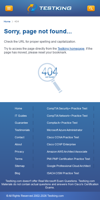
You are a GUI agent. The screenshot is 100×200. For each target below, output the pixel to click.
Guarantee (21, 122)
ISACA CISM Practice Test (63, 173)
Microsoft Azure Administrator (64, 129)
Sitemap (20, 165)
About (18, 144)
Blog (17, 173)
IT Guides (21, 115)
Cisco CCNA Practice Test (63, 137)
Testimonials (22, 129)
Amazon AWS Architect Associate (67, 151)
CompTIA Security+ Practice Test (67, 108)
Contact (19, 137)
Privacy (19, 151)
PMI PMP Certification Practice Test (68, 158)
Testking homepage (71, 48)
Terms (19, 158)
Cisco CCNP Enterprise (61, 144)
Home (7, 21)
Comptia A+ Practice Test (62, 122)
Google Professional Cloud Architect (68, 165)
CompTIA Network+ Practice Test (67, 115)
